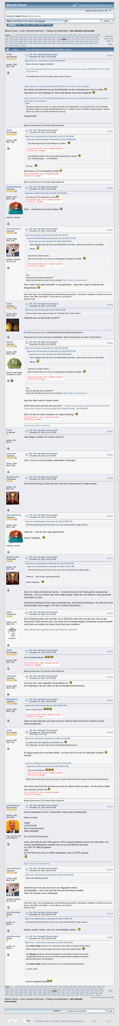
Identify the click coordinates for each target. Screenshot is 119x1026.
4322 (32, 35)
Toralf (9, 430)
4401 (26, 43)
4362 (30, 39)
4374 (88, 39)
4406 (49, 43)
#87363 (110, 188)
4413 (82, 43)
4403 (35, 43)
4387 (54, 41)
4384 (40, 41)
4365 (44, 39)
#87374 (110, 677)
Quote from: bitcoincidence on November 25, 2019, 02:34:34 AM (49, 875)
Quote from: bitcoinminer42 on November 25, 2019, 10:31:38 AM (49, 136)
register (38, 16)
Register (41, 25)
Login (33, 25)
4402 (30, 43)
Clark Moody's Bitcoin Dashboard (37, 425)
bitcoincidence (13, 229)
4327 (56, 35)
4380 (21, 41)
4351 (73, 37)
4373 (83, 39)
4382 (30, 41)
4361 (26, 39)
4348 (58, 37)
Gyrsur (9, 342)
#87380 (110, 938)
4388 (58, 41)
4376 (97, 39)
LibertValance (13, 805)
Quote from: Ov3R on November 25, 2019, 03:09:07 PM (45, 705)
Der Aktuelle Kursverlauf (82, 31)
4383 (35, 41)
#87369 (110, 478)
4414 (87, 43)
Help (19, 25)
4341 (26, 37)
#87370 (110, 516)
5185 (23, 45)
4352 (77, 37)
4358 (11, 39)
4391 (73, 41)
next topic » (110, 39)
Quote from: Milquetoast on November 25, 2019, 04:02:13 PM (48, 763)
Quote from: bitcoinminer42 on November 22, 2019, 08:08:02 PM (51, 139)
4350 (68, 37)
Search (26, 25)
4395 (91, 41)
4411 (73, 43)
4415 (91, 43)
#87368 (110, 455)
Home (12, 25)
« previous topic (108, 37)
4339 (16, 37)
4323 (37, 35)
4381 (26, 41)
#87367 (110, 432)
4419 (16, 45)
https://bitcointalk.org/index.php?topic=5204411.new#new (50, 629)
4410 (68, 43)
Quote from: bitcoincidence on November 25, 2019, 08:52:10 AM (51, 238)
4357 (7, 39)
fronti (9, 304)
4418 (11, 45)
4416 (96, 43)
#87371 (110, 558)
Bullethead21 (12, 477)
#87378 (110, 870)
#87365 (110, 305)
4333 (84, 35)
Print (110, 44)
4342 (30, 37)
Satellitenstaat (13, 912)
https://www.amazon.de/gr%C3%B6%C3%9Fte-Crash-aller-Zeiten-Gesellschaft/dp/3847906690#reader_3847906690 (67, 407)
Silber (9, 612)
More (49, 25)
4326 (51, 35)
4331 (75, 35)
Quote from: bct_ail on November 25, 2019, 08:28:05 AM (50, 241)
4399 (16, 43)
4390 (68, 41)
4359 (16, 39)
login (30, 16)
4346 (49, 37)
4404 (40, 43)
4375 (92, 39)
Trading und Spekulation (57, 31)
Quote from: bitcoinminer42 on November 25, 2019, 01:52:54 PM (49, 563)
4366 (49, 39)
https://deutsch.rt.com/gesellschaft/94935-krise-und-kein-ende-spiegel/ (56, 86)
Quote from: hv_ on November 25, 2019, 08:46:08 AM (45, 61)
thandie (41, 734)
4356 (96, 37)
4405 (44, 43)
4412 (77, 43)
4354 (87, 37)
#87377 (110, 807)
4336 (98, 35)
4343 (35, 37)
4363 (35, 39)
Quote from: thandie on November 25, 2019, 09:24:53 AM (46, 235)
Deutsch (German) (35, 31)
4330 (70, 35)
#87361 (110, 56)
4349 (63, 37)
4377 (7, 41)
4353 (82, 37)
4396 (96, 41)
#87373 (110, 652)
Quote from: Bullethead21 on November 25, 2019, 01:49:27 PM (48, 521)
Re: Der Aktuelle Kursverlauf (43, 54)
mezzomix (11, 453)
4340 (21, 37)
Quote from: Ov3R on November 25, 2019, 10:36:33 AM (45, 193)
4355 (91, 37)
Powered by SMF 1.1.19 (44, 1021)
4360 (21, 39)
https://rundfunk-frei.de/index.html (37, 864)
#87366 (110, 343)
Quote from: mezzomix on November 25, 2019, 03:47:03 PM (47, 738)
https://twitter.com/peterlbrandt (75, 280)
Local (22, 31)
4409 (63, 43)
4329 (65, 35)
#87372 (110, 613)
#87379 (110, 914)
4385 (44, 41)
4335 (93, 35)
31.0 (36, 21)
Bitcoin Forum (11, 31)
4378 (11, 41)
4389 (63, 41)
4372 (78, 39)
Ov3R (9, 54)
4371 (74, 39)
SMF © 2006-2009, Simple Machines (69, 1021)
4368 (58, 39)
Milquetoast (12, 699)
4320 (23, 35)
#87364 (110, 230)
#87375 (110, 700)
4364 (40, 39)
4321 (28, 35)
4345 (44, 37)
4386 (49, 41)
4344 (40, 37)
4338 (11, 37)
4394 (87, 41)
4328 (61, 35)
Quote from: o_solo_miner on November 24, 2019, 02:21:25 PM (49, 942)
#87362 (110, 131)
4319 (18, 35)
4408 (58, 43)
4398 (11, 43)
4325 (47, 35)
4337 (7, 37)
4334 (89, 35)
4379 (16, 41)
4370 (69, 39)
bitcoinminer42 (13, 187)
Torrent (41, 21)
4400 (21, 43)
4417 (7, 45)
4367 (54, 39)
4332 (79, 35)
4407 (54, 43)
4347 (54, 37)
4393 (82, 41)
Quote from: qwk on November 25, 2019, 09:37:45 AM (45, 310)
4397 (7, 43)
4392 (77, 41)
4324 (42, 35)
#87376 (110, 732)
